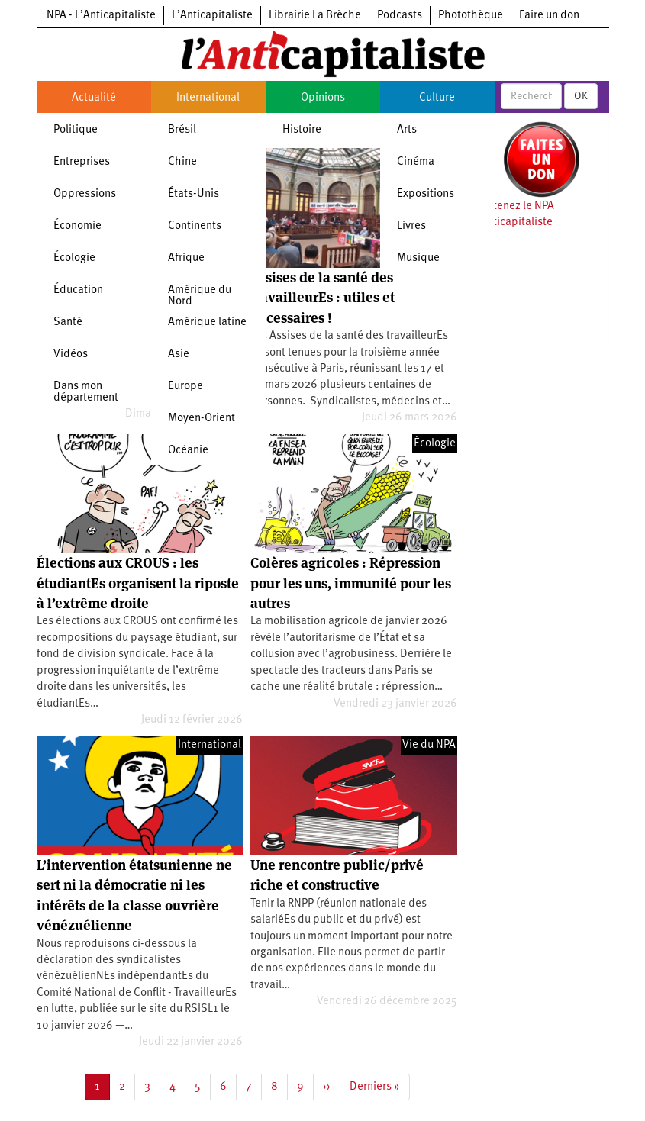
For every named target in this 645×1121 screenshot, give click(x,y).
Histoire (301, 130)
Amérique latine (207, 322)
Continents (194, 226)
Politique (75, 130)
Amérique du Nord (199, 296)
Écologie (74, 258)
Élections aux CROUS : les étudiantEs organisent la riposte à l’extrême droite (138, 583)
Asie (178, 354)
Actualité (94, 98)
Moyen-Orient (201, 418)
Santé (67, 322)
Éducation (78, 290)
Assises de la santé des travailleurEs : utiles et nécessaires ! (322, 298)
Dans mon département (85, 392)
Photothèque (470, 15)
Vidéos (70, 354)
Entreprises (81, 162)
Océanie (188, 450)
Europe (185, 386)
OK (581, 96)
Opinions (323, 98)
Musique (418, 258)
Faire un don (549, 15)
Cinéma (415, 162)
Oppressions (84, 194)
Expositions (425, 194)
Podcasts (399, 15)
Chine (182, 162)
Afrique (186, 258)
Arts (407, 130)
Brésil (182, 130)
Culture (437, 98)
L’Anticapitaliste (212, 15)
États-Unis (193, 194)
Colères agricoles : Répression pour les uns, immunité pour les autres (350, 583)
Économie (77, 226)
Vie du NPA (429, 745)
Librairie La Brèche (315, 15)
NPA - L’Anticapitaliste (101, 15)
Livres (411, 226)
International (208, 98)
